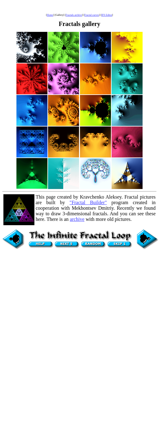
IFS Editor (106, 15)
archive (77, 219)
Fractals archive (74, 15)
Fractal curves (91, 15)
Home (50, 15)
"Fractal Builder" (88, 202)
